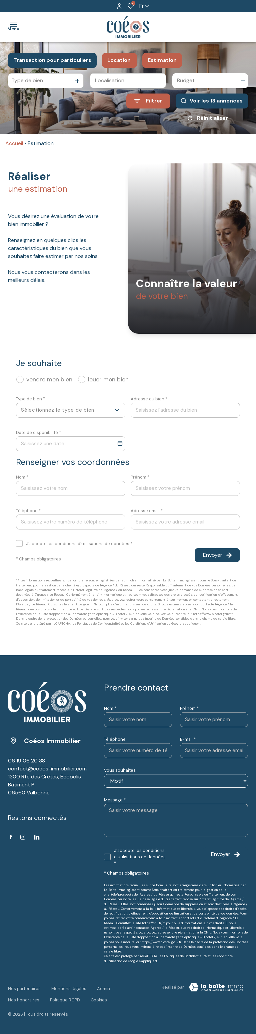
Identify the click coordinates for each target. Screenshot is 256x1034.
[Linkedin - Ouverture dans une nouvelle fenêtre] (37, 837)
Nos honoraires (23, 992)
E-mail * (188, 739)
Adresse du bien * (149, 399)
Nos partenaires (24, 986)
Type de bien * (30, 399)
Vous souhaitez (120, 770)
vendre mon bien (49, 379)
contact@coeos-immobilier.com (47, 768)
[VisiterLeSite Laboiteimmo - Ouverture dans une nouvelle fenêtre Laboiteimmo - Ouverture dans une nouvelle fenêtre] (216, 987)
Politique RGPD (65, 992)
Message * (115, 800)
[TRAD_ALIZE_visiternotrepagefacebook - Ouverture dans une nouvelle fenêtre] (11, 837)
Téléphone (115, 739)
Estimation (162, 60)
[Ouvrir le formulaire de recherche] (148, 101)
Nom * (22, 477)
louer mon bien (108, 379)
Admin (103, 986)
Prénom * (140, 477)
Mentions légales (68, 986)
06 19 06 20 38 (26, 760)
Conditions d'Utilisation (148, 623)
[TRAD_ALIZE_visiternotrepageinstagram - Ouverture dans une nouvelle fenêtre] (22, 837)
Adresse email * (147, 511)
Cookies (99, 992)
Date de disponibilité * (38, 432)
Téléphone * (28, 511)
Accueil (14, 143)
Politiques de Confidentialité (98, 623)
